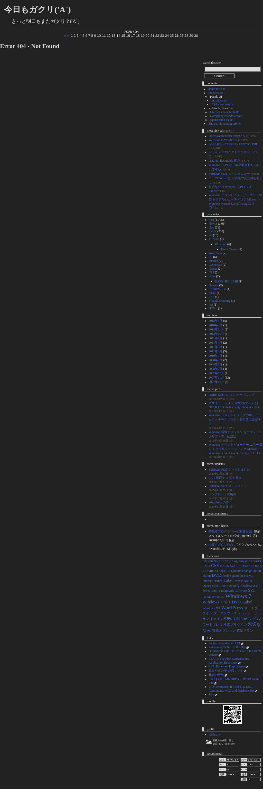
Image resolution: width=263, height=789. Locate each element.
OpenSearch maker (221, 120)
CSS (211, 272)
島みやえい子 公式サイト (226, 670)
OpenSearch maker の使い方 (227, 136)
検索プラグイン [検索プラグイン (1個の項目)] (235, 625)
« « (66, 36)
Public (213, 231)
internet (213, 261)
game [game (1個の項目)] (235, 575)
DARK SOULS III (226, 281)
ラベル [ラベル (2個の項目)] (254, 618)
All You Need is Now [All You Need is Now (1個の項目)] (216, 561)
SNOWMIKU (217, 289)
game (212, 276)
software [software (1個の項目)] (241, 590)
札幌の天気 (216, 675)
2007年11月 (216, 377)
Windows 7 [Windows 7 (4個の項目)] (238, 596)
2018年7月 (215, 325)
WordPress (215, 253)
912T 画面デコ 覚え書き (225, 478)
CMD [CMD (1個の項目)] (206, 566)
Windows (221, 244)
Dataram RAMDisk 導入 (224, 160)
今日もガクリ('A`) (37, 9)
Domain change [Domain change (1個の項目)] (241, 571)
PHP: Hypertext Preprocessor (227, 666)
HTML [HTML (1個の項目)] (248, 575)
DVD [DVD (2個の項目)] (216, 575)
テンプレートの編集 (222, 494)
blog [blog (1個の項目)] (235, 561)
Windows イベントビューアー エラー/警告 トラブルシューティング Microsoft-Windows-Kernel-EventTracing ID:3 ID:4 (236, 449)
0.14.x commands (222, 104)
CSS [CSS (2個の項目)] (215, 565)
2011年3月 (215, 347)
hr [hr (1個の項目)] (241, 575)
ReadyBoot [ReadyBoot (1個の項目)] (247, 586)
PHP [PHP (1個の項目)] (223, 586)
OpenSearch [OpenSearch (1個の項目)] (210, 586)
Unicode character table (224, 112)
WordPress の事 (219, 502)
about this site (217, 89)
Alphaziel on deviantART (224, 643)
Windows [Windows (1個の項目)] (218, 597)
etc (210, 235)
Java (211, 694)
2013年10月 (216, 334)
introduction (219, 100)
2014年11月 (216, 329)
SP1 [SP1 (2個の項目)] (251, 590)
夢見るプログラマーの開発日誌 (230, 531)
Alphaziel (215, 734)
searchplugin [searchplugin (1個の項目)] (226, 590)
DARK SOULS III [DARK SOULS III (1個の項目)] (217, 571)
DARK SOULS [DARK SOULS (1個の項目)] (230, 566)
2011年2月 (215, 351)
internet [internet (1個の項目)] (207, 581)
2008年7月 (215, 360)
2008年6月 (215, 364)
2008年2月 (215, 369)
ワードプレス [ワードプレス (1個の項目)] (212, 625)
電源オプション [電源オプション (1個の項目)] (224, 630)
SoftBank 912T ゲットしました (229, 469)
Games (213, 268)
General (213, 285)
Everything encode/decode (226, 116)
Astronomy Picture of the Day (227, 647)
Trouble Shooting (219, 300)
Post (211, 220)
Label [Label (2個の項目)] (228, 580)
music (212, 293)
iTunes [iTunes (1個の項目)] (218, 581)
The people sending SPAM (224, 123)
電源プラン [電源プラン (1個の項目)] (245, 630)
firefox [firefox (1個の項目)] (226, 575)
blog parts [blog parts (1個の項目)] (245, 561)
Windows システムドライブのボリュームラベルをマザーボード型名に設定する (235, 419)
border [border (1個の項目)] (257, 561)
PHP (211, 297)
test (211, 304)
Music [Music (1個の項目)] (238, 581)
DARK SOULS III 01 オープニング (232, 395)
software (214, 239)
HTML (213, 308)
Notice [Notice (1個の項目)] (248, 581)
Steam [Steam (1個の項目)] (206, 597)
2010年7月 (215, 355)
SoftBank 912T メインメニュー (229, 174)
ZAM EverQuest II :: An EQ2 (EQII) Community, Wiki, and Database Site (231, 688)
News (212, 223)
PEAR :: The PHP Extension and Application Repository (229, 660)
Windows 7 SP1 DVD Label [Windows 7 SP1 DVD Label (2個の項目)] (227, 602)
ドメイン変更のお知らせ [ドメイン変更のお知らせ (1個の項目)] (228, 619)
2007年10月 (216, 382)
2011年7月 (215, 338)
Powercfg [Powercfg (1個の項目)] (233, 586)
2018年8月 (215, 321)
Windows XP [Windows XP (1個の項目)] (211, 608)
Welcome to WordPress (223, 140)
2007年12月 (216, 373)
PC (210, 257)
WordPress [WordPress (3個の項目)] (232, 607)
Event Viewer (229, 249)
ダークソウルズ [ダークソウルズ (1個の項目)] (225, 613)
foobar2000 (215, 93)
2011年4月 (215, 342)
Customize (215, 265)
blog (211, 227)
